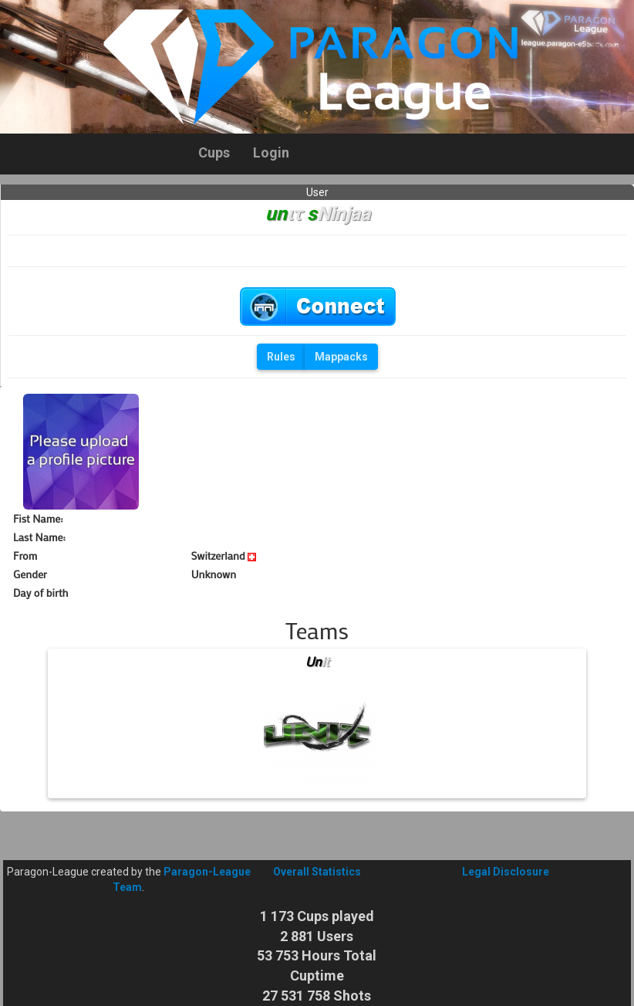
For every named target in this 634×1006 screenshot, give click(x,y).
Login (271, 152)
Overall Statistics (317, 871)
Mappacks (341, 357)
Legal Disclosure (505, 871)
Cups (214, 152)
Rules (281, 357)
